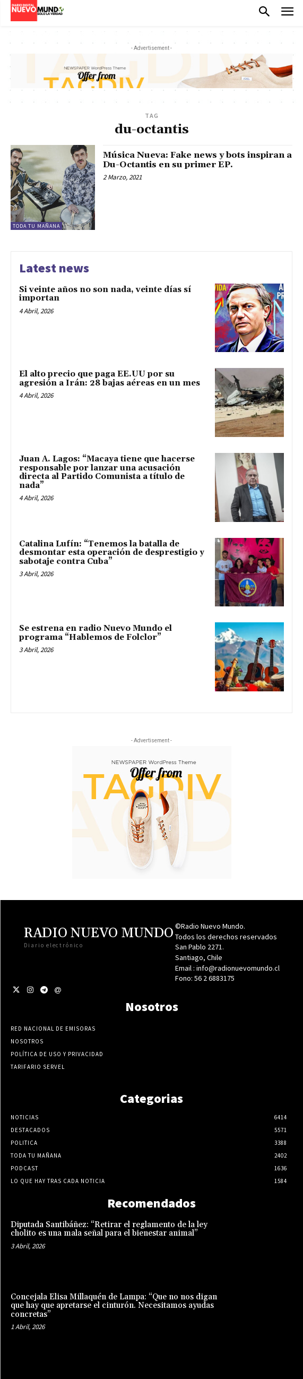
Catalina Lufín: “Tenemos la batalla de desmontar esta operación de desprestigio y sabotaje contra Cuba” (111, 553)
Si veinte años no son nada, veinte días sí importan (105, 294)
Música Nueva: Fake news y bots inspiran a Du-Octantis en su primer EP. (197, 160)
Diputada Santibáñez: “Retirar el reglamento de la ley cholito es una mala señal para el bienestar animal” (109, 1229)
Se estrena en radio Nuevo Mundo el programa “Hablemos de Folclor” (95, 633)
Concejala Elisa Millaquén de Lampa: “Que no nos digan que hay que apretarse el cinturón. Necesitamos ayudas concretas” (114, 1306)
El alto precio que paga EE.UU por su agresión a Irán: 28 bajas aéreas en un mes (109, 378)
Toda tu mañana (36, 225)
